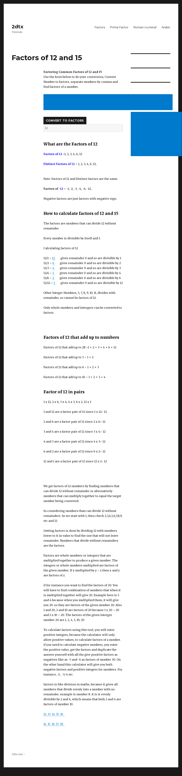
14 (54, 714)
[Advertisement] (108, 102)
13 (50, 714)
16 (62, 714)
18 (62, 724)
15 (58, 714)
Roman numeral (145, 27)
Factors (100, 27)
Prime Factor (119, 27)
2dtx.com (17, 754)
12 (54, 258)
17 (58, 724)
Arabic (166, 27)
